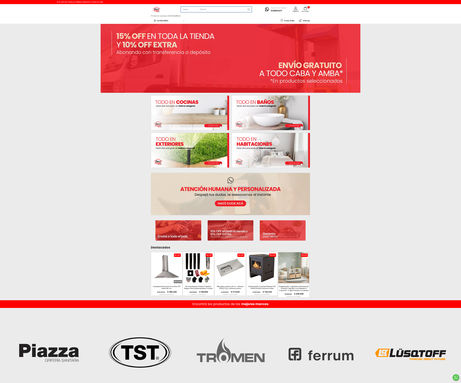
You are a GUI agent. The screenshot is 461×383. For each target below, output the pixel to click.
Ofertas (304, 20)
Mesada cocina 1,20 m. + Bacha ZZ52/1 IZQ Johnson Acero (230, 287)
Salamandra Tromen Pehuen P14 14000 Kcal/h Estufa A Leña (262, 287)
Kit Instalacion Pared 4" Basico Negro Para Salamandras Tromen (198, 287)
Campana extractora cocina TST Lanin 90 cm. (167, 287)
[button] (169, 20)
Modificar (176, 16)
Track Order (287, 20)
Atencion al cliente (278, 8)
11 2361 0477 (276, 10)
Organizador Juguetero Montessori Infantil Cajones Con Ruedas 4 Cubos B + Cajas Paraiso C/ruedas (294, 288)
